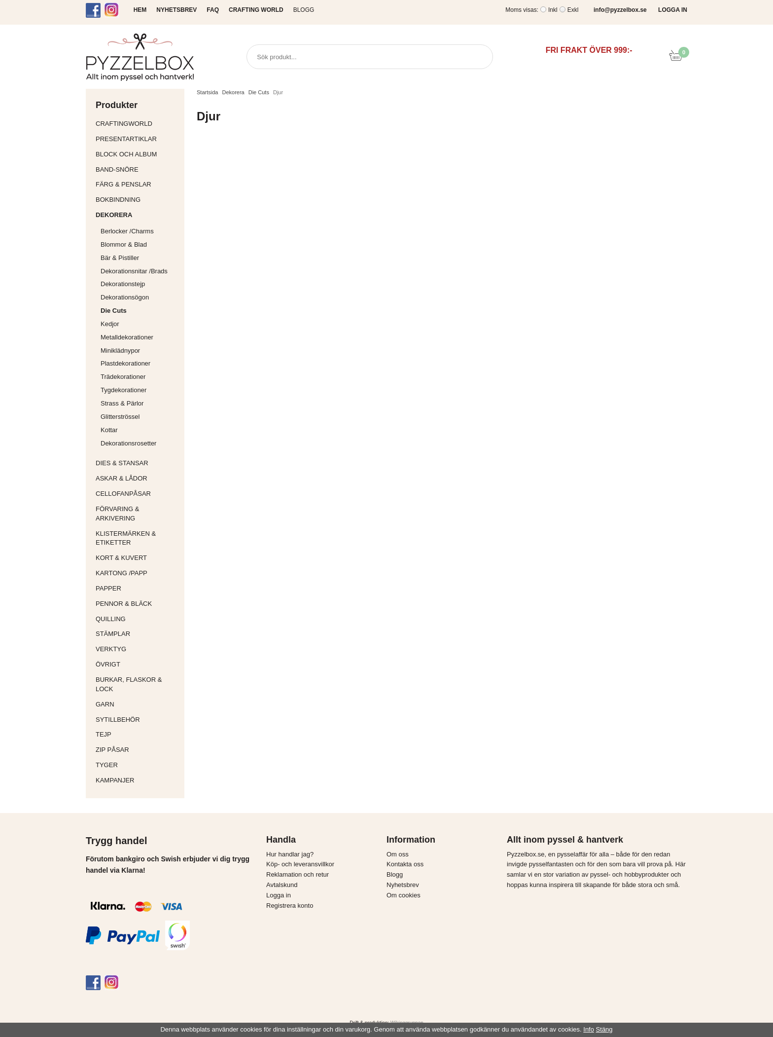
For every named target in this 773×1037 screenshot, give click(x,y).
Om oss (397, 854)
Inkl (553, 9)
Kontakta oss (404, 864)
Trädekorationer (123, 376)
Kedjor (110, 324)
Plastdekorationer (125, 363)
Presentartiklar (137, 139)
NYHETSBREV (176, 9)
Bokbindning (137, 199)
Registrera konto (289, 905)
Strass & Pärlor (122, 403)
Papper (137, 588)
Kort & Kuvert (137, 557)
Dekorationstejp (123, 284)
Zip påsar (112, 749)
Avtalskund (281, 885)
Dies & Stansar (137, 463)
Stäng (604, 1029)
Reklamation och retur (297, 874)
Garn (137, 704)
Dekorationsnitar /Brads (140, 271)
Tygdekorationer (123, 390)
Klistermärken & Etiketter (137, 538)
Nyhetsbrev (402, 885)
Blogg (304, 9)
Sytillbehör (137, 719)
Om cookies (403, 895)
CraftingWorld (137, 123)
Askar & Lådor (121, 478)
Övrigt (108, 664)
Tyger (137, 765)
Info (588, 1029)
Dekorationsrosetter (140, 443)
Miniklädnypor (120, 350)
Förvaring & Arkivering (137, 513)
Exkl (573, 9)
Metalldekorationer (140, 337)
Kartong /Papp (137, 573)
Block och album (137, 154)
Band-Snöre (137, 169)
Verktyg (137, 649)
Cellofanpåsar (123, 493)
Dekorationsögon (125, 297)
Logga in (278, 895)
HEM (140, 9)
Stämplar (137, 633)
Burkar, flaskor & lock (137, 684)
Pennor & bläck (137, 603)
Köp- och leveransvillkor (300, 864)
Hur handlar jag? (290, 854)
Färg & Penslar (137, 184)
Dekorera (137, 215)
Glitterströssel (120, 416)
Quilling (137, 619)
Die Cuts (114, 310)
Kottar (109, 430)
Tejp (137, 734)
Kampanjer (115, 780)
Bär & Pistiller (140, 257)
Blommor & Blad (140, 244)
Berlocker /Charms (140, 231)
